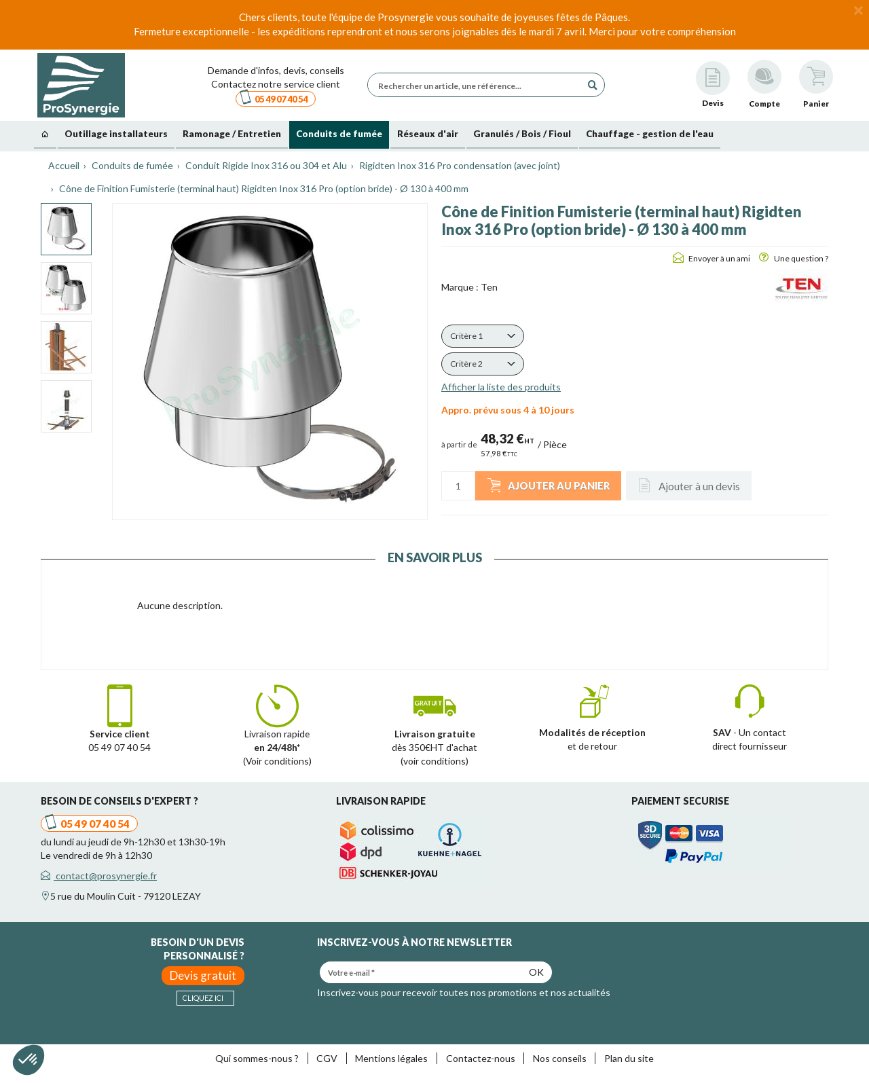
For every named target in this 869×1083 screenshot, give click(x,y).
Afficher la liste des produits (501, 386)
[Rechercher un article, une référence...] (478, 84)
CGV (326, 1058)
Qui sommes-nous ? (257, 1058)
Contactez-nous (480, 1058)
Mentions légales (391, 1058)
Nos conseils (560, 1058)
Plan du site (629, 1058)
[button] (482, 336)
